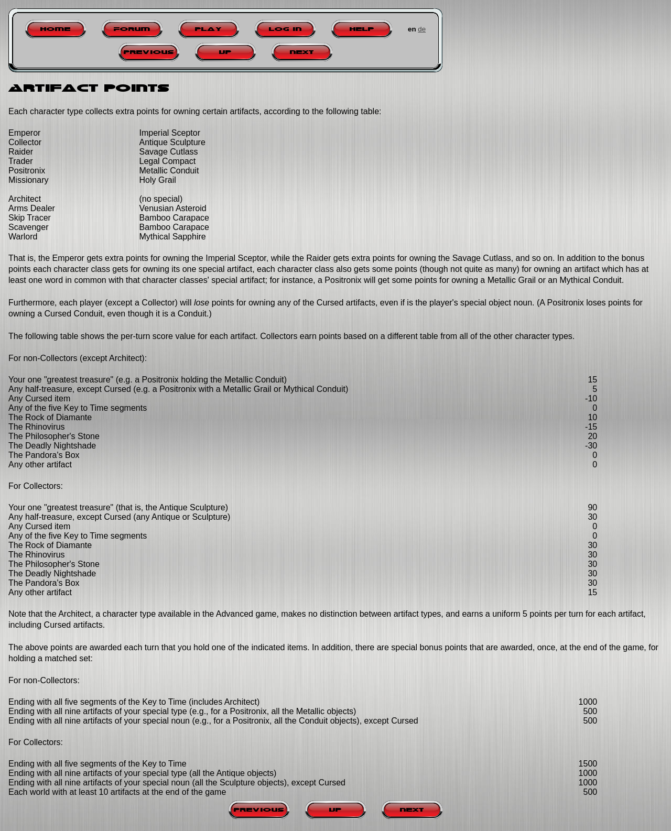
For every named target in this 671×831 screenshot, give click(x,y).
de (422, 29)
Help (362, 29)
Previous (149, 52)
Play (208, 29)
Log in (285, 29)
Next (302, 52)
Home (55, 29)
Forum (132, 29)
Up (225, 52)
